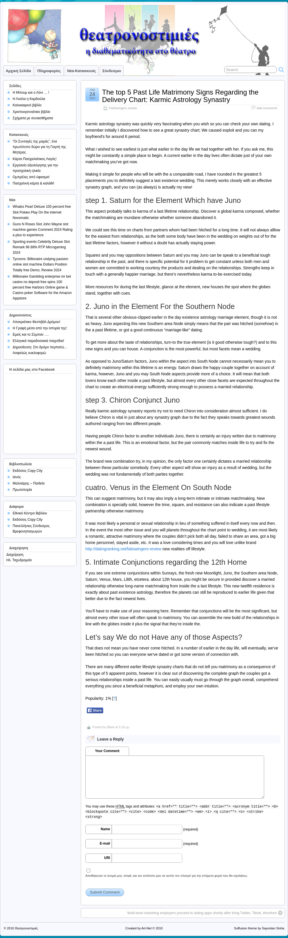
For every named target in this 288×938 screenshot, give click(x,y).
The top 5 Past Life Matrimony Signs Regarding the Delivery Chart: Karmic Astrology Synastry (180, 95)
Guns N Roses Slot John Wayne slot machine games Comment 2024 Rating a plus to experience (42, 229)
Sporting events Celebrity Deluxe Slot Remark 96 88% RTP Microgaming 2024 (41, 247)
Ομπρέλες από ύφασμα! (31, 177)
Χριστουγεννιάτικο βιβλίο (31, 112)
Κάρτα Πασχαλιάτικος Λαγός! (35, 159)
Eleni (110, 727)
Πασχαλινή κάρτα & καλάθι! (33, 183)
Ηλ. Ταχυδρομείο (19, 560)
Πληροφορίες (49, 71)
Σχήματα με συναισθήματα (33, 118)
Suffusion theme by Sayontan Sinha (259, 928)
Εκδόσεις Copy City (28, 471)
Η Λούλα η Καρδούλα (29, 99)
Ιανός (17, 477)
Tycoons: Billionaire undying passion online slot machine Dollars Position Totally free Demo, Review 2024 (40, 264)
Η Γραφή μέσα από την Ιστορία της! (40, 328)
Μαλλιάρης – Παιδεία (29, 483)
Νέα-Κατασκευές (81, 71)
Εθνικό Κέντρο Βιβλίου (30, 513)
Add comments (267, 108)
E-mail (105, 843)
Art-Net (146, 928)
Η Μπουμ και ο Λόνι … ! (31, 93)
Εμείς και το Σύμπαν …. (31, 334)
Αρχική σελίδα (18, 71)
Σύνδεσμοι (111, 71)
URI (107, 858)
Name (105, 829)
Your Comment (107, 751)
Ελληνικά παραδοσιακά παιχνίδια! (38, 341)
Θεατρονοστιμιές (26, 928)
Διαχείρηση (15, 555)
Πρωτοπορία (22, 490)
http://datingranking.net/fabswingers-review (123, 549)
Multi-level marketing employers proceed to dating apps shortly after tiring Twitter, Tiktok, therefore (202, 913)
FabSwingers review (123, 108)
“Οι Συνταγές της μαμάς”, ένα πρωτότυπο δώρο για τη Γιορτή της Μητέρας (39, 146)
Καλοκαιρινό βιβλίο (27, 105)
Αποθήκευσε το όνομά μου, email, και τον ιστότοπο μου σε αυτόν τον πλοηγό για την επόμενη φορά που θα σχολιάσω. (166, 875)
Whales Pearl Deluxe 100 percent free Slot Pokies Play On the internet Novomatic (42, 212)
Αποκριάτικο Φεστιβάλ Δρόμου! (36, 322)
